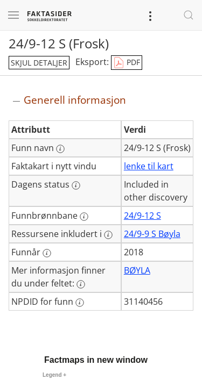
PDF (126, 63)
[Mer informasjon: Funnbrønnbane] (84, 216)
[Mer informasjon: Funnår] (47, 253)
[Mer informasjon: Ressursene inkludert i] (108, 235)
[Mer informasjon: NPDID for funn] (79, 302)
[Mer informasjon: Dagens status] (76, 185)
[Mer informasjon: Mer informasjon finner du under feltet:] (80, 284)
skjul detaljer (39, 63)
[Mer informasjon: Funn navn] (60, 149)
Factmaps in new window (96, 359)
